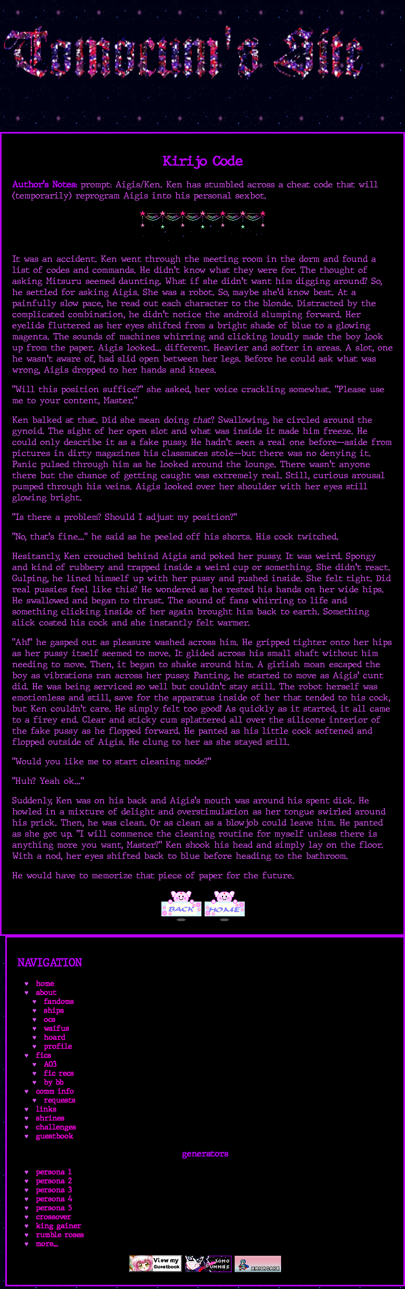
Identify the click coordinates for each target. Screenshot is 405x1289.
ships (54, 1010)
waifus (56, 1028)
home (45, 983)
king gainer (58, 1225)
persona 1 (54, 1172)
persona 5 (54, 1207)
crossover (53, 1216)
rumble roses (60, 1234)
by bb (53, 1082)
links (46, 1109)
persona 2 (54, 1181)
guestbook (54, 1136)
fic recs (59, 1073)
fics (43, 1055)
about (46, 992)
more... (47, 1243)
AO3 (50, 1064)
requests (59, 1100)
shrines (50, 1118)
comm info (55, 1091)
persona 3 (54, 1190)
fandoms (59, 1001)
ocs (49, 1019)
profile (58, 1046)
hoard (54, 1037)
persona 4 (54, 1199)
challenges (56, 1127)
